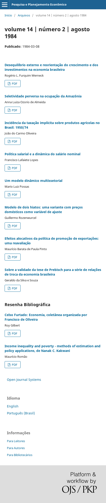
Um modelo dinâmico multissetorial (33, 180)
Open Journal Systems (24, 379)
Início (8, 15)
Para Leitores (16, 441)
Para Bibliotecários (19, 455)
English (12, 406)
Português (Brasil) (21, 413)
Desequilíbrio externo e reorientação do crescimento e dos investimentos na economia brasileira (51, 67)
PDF (14, 83)
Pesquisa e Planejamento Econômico (39, 4)
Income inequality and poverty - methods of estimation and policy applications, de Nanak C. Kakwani (52, 348)
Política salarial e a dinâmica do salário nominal (42, 154)
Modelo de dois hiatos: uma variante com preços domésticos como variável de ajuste (44, 209)
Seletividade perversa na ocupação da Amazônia (43, 96)
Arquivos (24, 15)
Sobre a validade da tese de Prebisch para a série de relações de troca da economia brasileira (53, 271)
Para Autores (16, 448)
